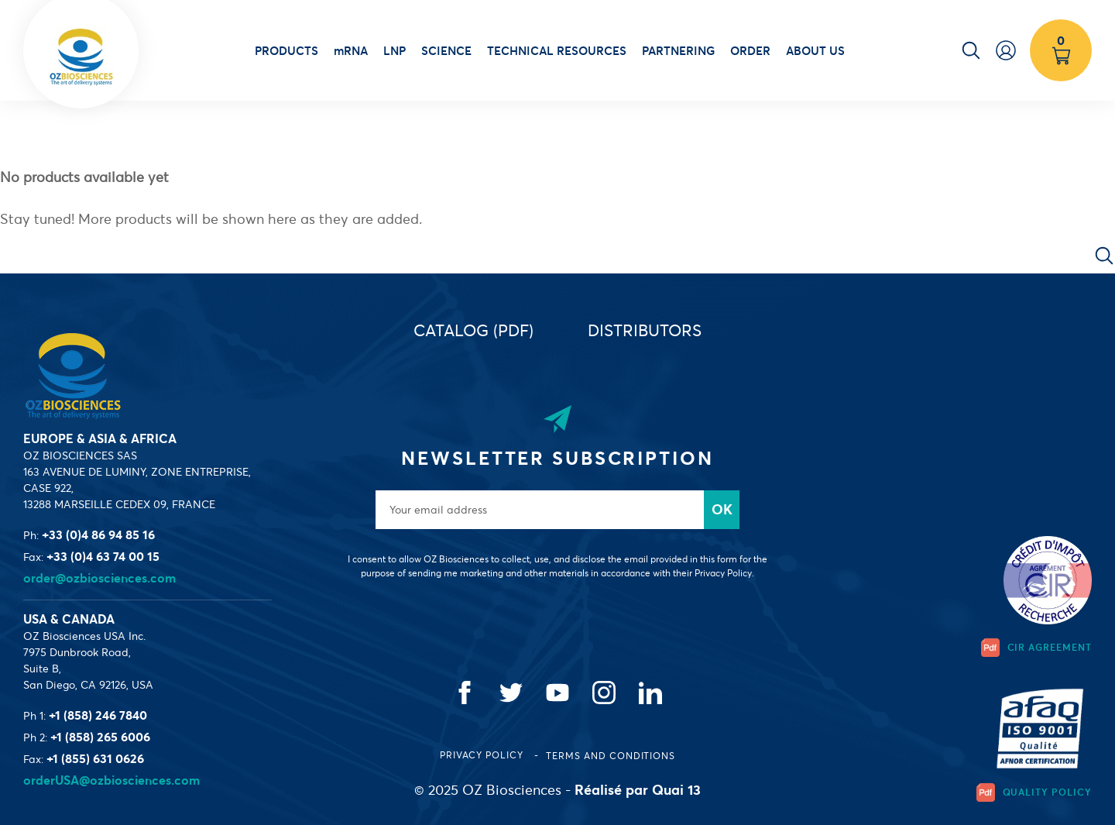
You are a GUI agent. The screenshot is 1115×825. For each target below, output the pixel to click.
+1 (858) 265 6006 (100, 736)
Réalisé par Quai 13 (638, 790)
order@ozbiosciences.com (99, 578)
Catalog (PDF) (473, 330)
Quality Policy (1034, 792)
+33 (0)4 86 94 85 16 (98, 534)
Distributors (645, 330)
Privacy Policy (483, 755)
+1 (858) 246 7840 (98, 715)
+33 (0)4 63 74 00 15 (103, 556)
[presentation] (660, 620)
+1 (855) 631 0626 (95, 758)
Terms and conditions (610, 755)
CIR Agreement (1036, 647)
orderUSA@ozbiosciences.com (111, 780)
